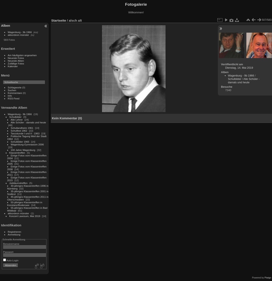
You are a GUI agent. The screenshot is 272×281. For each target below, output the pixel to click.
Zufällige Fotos (16, 63)
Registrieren (14, 231)
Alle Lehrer (17, 119)
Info (10, 95)
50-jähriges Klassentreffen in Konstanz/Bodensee (24, 203)
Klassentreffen (17, 152)
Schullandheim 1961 (22, 128)
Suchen (12, 90)
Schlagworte (15, 87)
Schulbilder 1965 (20, 141)
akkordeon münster (18, 34)
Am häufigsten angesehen (22, 55)
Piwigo (268, 277)
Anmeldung (14, 234)
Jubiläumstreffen (18, 183)
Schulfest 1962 (19, 130)
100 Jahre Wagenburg (23, 150)
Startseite (58, 20)
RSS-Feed (13, 98)
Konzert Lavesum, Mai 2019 (24, 216)
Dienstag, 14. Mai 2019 (239, 67)
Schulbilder (15, 116)
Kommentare (15, 93)
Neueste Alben (16, 60)
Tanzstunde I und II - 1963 (25, 133)
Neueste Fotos (16, 58)
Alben (5, 25)
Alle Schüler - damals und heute (28, 122)
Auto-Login (11, 260)
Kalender (13, 66)
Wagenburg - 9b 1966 (20, 32)
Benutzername (11, 243)
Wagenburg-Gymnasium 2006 (27, 144)
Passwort (8, 251)
